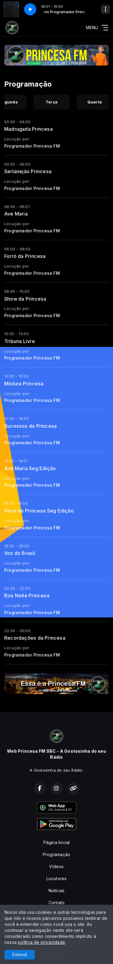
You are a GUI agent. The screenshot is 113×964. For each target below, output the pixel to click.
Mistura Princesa (23, 384)
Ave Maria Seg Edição (30, 468)
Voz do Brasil (19, 553)
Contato (56, 902)
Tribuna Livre (19, 341)
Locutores (56, 878)
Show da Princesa (25, 299)
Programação (56, 854)
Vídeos (56, 866)
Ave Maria (16, 214)
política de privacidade (41, 942)
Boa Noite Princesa (26, 595)
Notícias (57, 890)
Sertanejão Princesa (28, 171)
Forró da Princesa (25, 256)
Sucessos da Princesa (30, 426)
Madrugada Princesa (28, 129)
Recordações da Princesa (34, 638)
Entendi (19, 954)
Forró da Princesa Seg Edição (39, 511)
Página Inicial (56, 842)
